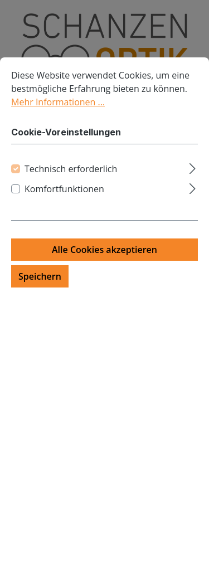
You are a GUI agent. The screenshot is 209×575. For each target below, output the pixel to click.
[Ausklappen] (192, 186)
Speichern (39, 296)
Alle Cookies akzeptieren (104, 269)
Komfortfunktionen (64, 208)
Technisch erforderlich (71, 188)
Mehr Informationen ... (58, 121)
